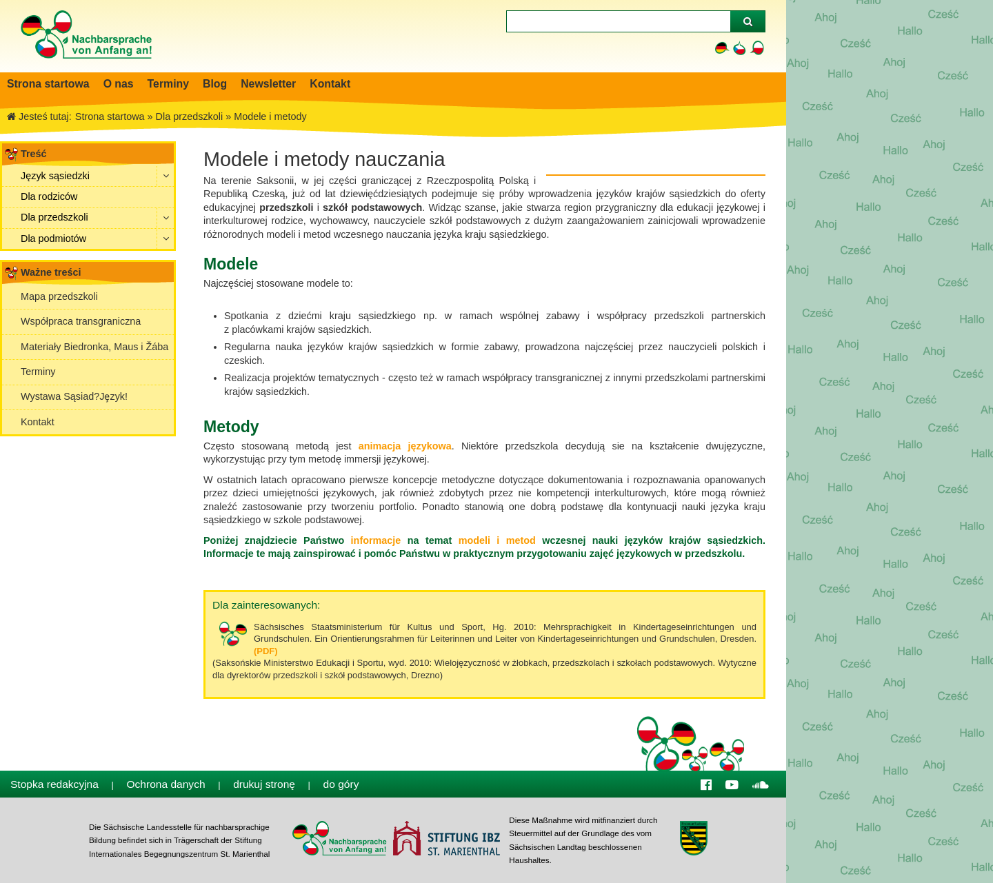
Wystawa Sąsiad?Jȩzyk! (74, 396)
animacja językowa (405, 445)
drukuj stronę (264, 784)
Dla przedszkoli (54, 217)
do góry (341, 784)
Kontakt (37, 421)
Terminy (38, 371)
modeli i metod (494, 540)
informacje (372, 540)
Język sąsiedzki (55, 175)
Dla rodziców (49, 196)
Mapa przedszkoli (59, 296)
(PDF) (266, 651)
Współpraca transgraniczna (81, 321)
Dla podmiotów (53, 238)
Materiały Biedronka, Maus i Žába (94, 346)
